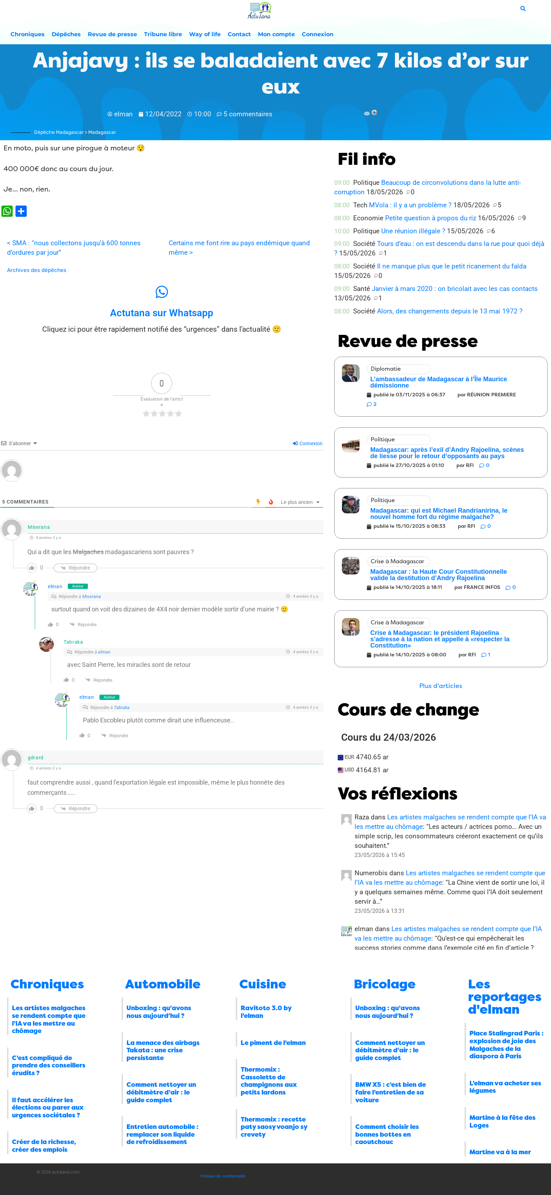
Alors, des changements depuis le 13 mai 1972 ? (450, 311)
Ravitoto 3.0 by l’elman (266, 1012)
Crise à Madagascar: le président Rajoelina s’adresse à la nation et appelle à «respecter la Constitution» (440, 639)
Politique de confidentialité (223, 1176)
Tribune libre (163, 34)
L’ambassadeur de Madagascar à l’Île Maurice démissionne (438, 382)
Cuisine (262, 984)
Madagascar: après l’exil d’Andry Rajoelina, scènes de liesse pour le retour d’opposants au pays (447, 453)
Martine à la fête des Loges (502, 1121)
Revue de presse (112, 34)
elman (55, 586)
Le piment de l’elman (273, 1043)
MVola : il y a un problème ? (410, 205)
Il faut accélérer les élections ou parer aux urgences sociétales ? (48, 1107)
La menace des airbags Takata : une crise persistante (163, 1050)
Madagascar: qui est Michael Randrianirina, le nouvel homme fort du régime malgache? (438, 513)
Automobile (163, 984)
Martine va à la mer (500, 1152)
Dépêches (66, 34)
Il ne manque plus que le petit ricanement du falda (451, 266)
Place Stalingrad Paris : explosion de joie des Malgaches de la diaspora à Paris (506, 1045)
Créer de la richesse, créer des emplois (44, 1146)
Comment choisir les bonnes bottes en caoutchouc (387, 1134)
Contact (239, 34)
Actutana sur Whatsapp (161, 313)
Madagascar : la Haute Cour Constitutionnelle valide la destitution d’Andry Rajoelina (438, 575)
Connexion (317, 34)
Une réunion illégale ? (413, 231)
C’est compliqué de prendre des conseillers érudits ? (48, 1065)
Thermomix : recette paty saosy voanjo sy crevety (274, 1127)
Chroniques (28, 34)
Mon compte (276, 34)
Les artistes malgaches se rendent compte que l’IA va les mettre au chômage (48, 1019)
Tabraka (122, 707)
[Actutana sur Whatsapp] (162, 292)
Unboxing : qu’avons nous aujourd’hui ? (159, 1012)
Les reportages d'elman (505, 997)
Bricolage (385, 984)
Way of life (205, 34)
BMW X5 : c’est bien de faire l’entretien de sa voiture (390, 1092)
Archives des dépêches (36, 270)
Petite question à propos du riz (430, 218)
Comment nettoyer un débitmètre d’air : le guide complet (161, 1092)
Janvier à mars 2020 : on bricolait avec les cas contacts (455, 289)
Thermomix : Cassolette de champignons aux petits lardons (269, 1081)
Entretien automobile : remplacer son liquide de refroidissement (163, 1134)
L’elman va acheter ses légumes (505, 1087)
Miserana (91, 596)
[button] (441, 686)
